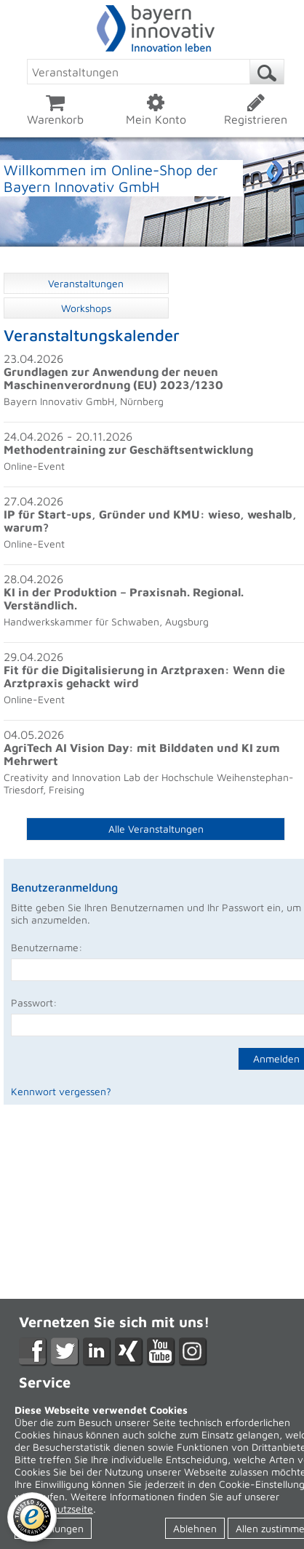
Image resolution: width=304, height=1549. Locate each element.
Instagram (193, 1351)
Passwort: (34, 1002)
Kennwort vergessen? (61, 1091)
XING (129, 1351)
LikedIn (97, 1351)
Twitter (65, 1351)
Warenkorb (55, 109)
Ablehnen (195, 1528)
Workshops (86, 308)
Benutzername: (46, 947)
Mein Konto (155, 109)
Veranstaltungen (86, 283)
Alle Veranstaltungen (156, 828)
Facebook (33, 1351)
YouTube (161, 1351)
